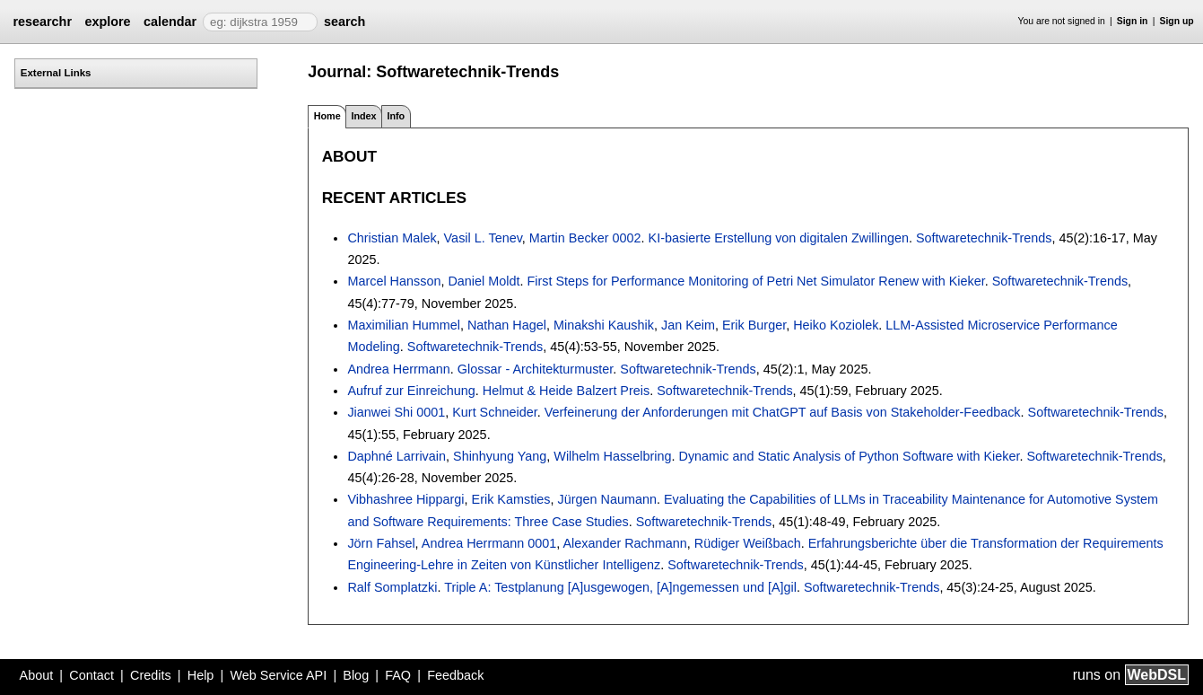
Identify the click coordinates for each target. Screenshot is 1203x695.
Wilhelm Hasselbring (612, 456)
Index (363, 115)
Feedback (455, 675)
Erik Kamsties (511, 499)
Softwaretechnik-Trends (983, 238)
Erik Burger (754, 325)
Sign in (1132, 21)
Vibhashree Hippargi (405, 499)
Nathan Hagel (506, 325)
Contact (91, 675)
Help (200, 675)
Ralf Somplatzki (392, 587)
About (37, 675)
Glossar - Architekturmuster (536, 369)
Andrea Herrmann (398, 369)
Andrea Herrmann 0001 (489, 543)
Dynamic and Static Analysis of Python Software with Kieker (848, 456)
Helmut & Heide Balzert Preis (566, 390)
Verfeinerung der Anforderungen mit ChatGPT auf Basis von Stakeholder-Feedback (783, 412)
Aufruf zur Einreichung (411, 390)
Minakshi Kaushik (604, 325)
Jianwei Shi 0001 (396, 412)
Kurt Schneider (494, 412)
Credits (150, 675)
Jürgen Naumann (607, 499)
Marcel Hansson (393, 281)
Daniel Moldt (483, 281)
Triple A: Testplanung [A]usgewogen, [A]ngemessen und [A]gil (620, 587)
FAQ (398, 675)
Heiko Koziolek (835, 325)
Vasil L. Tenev (483, 238)
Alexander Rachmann (624, 543)
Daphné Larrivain (396, 456)
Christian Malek (391, 238)
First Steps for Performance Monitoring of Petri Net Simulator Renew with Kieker (755, 281)
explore (107, 21)
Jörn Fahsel (380, 543)
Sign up (1177, 21)
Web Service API (278, 675)
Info (396, 115)
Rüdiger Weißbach (747, 543)
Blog (356, 675)
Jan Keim (688, 325)
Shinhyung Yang (499, 456)
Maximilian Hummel (403, 325)
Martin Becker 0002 (585, 238)
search (344, 21)
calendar (170, 21)
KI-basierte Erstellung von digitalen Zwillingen (779, 238)
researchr (42, 21)
